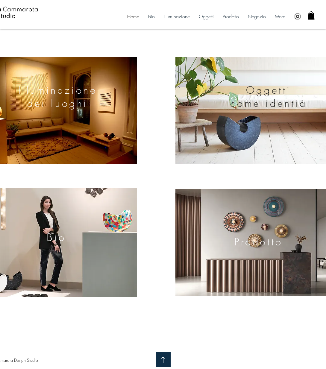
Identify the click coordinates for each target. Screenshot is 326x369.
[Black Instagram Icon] (297, 16)
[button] (311, 15)
